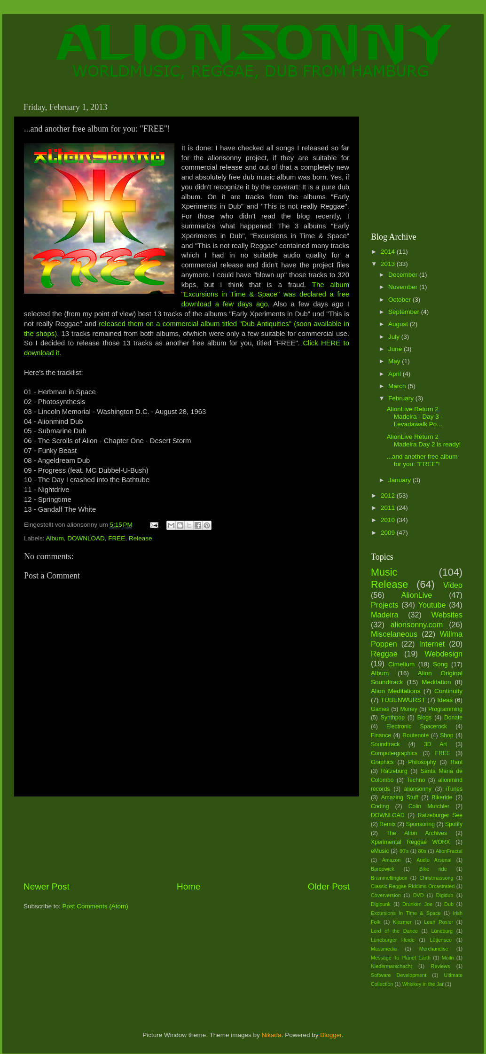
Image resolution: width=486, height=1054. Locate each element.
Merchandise (433, 949)
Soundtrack (385, 744)
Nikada (272, 1034)
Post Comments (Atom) (95, 906)
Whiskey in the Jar (423, 984)
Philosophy (422, 762)
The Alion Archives (416, 833)
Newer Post (47, 886)
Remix (387, 824)
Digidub (445, 895)
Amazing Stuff (399, 797)
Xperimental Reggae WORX (410, 842)
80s (422, 851)
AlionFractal (449, 851)
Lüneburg (442, 931)
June (396, 348)
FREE (116, 538)
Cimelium (401, 664)
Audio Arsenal (433, 860)
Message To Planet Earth (401, 957)
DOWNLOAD (86, 538)
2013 (389, 263)
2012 (389, 495)
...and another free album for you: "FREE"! (422, 460)
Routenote (415, 735)
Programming (445, 709)
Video (452, 585)
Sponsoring (420, 824)
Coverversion (386, 895)
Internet (432, 644)
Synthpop (393, 717)
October (400, 299)
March (398, 386)
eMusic (380, 851)
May (395, 361)
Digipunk (381, 904)
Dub (449, 904)
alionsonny (417, 789)
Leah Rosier (438, 922)
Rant (456, 762)
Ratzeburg (394, 771)
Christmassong (436, 878)
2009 (389, 532)
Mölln (448, 957)
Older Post (329, 886)
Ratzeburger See (440, 815)
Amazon (391, 860)
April (395, 373)
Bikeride (441, 797)
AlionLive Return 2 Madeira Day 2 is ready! (424, 440)
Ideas (445, 699)
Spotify (453, 824)
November (403, 286)
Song (440, 664)
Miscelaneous (394, 634)
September (404, 311)
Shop (446, 735)
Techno (416, 780)
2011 (389, 507)
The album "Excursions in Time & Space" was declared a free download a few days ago (265, 294)
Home (188, 886)
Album (55, 538)
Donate (453, 717)
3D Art (435, 744)
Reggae (384, 653)
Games (380, 709)
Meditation (436, 682)
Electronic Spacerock (416, 726)
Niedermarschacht (391, 966)
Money (408, 709)
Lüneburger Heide (393, 940)
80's (404, 851)
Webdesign (443, 653)
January (400, 480)
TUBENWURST (403, 699)
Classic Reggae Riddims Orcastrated (413, 886)
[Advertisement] (187, 838)
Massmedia (384, 949)
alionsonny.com (417, 624)
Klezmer (402, 922)
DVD (418, 895)
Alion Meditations (396, 691)
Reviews (440, 966)
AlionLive (416, 595)
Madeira (384, 614)
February (401, 398)
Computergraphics (394, 753)
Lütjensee (441, 940)
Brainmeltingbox (389, 878)
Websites (446, 614)
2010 (389, 519)
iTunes (454, 789)
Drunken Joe (417, 904)
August (399, 324)
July (394, 336)
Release (140, 538)
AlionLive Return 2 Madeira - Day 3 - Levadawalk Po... (415, 417)
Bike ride (433, 869)
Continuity (448, 691)
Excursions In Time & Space (406, 913)
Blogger (331, 1034)
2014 (389, 251)
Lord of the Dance (394, 931)
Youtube (432, 605)
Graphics (382, 762)
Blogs (424, 717)
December (403, 274)
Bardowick (382, 869)
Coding (380, 806)
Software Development (398, 975)
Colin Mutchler (428, 806)
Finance (381, 735)
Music (384, 572)
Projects (384, 605)
